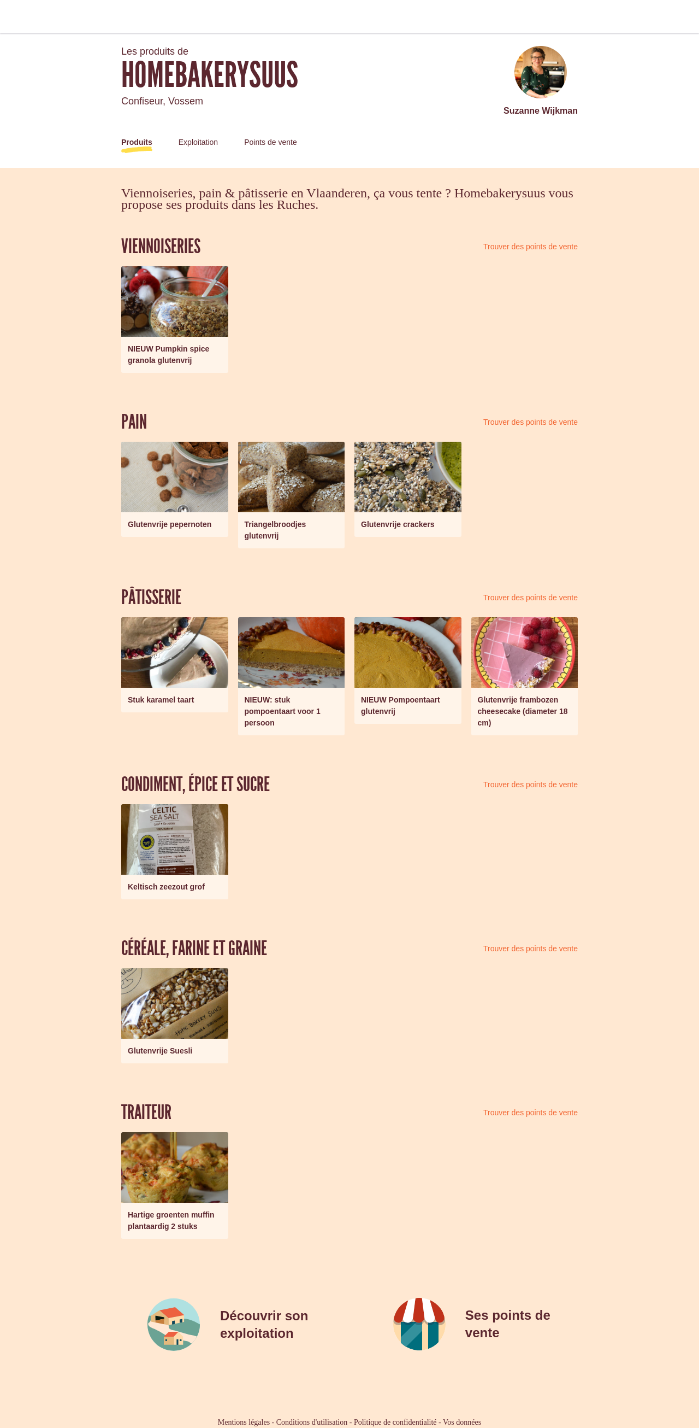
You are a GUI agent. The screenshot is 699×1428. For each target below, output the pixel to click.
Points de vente (270, 142)
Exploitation (198, 142)
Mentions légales (244, 1422)
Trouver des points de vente (530, 246)
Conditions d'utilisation (311, 1422)
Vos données (462, 1422)
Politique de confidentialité (395, 1422)
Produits (136, 142)
